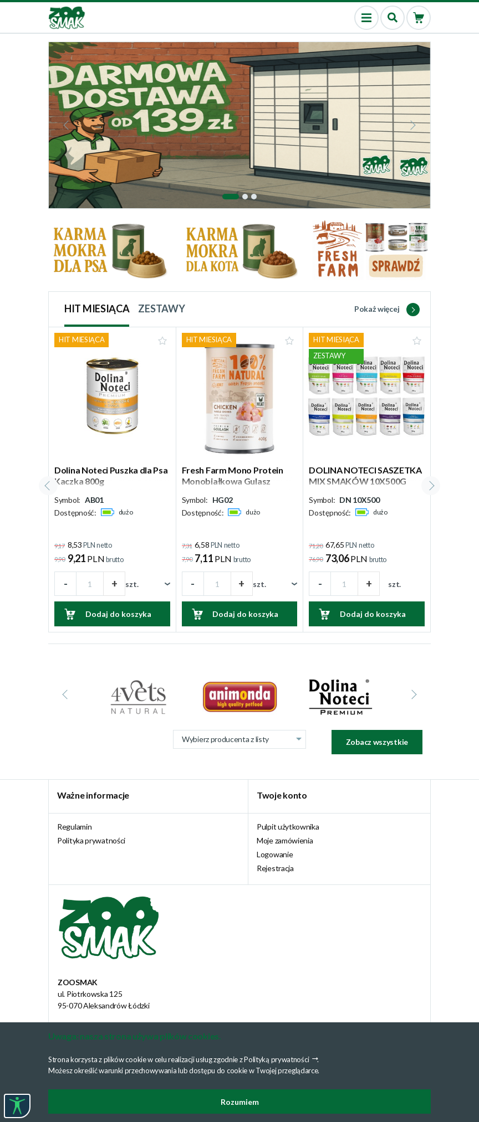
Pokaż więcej (387, 308)
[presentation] (67, 125)
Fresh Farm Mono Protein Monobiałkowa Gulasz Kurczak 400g (232, 480)
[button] (230, 196)
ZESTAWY (161, 308)
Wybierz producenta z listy (243, 739)
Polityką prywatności (276, 1059)
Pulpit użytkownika (288, 826)
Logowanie (275, 854)
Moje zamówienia (285, 840)
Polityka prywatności (91, 840)
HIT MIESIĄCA (96, 308)
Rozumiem (240, 1101)
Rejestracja (275, 868)
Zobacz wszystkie (377, 742)
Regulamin (74, 826)
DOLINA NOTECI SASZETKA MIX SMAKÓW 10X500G (365, 475)
